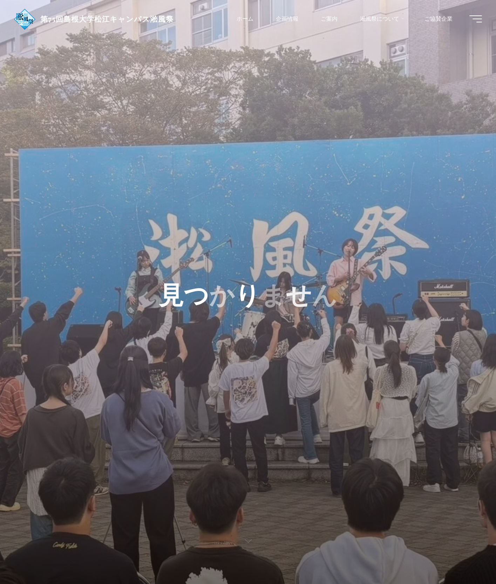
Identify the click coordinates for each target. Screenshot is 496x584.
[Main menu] (475, 18)
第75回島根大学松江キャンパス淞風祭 (107, 18)
